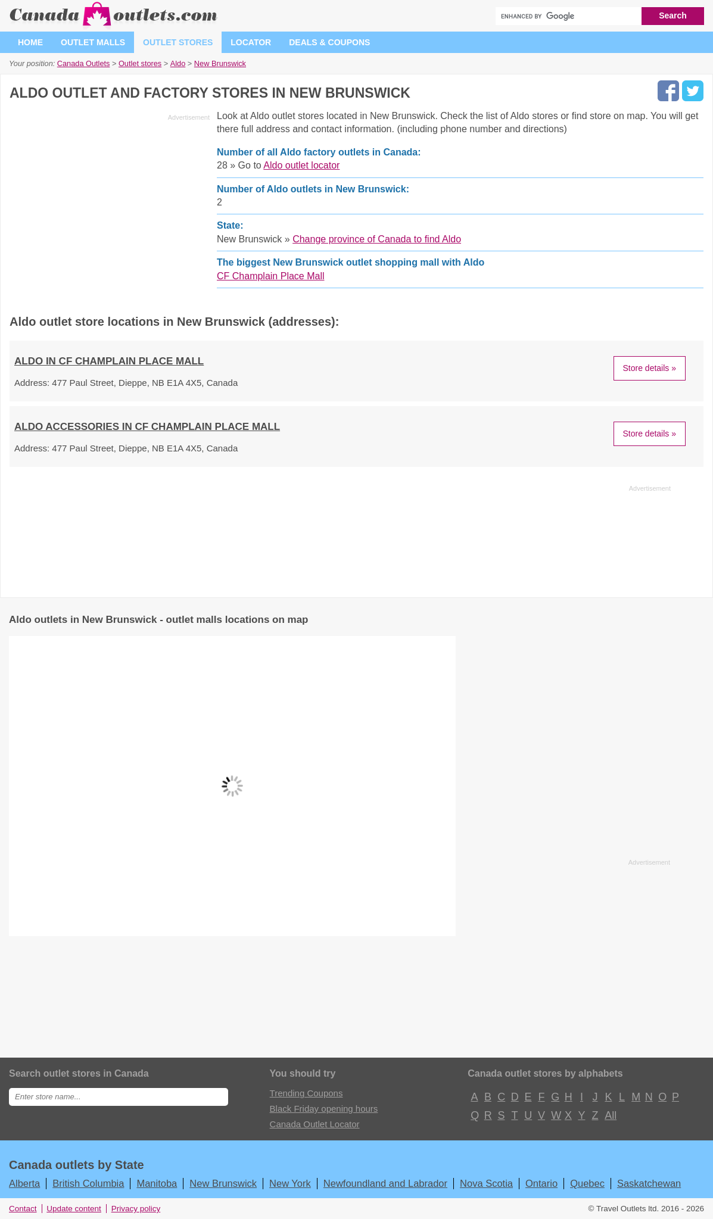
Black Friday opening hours (324, 1108)
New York (290, 1183)
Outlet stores (178, 42)
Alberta (24, 1183)
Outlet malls (93, 42)
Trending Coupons (306, 1093)
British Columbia (88, 1183)
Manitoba (156, 1183)
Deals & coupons (329, 42)
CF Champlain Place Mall (271, 276)
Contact (23, 1208)
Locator (251, 42)
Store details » (650, 368)
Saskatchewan (649, 1183)
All (610, 1115)
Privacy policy (136, 1208)
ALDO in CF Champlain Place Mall (109, 361)
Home (30, 42)
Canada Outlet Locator (315, 1124)
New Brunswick (223, 1183)
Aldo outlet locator (301, 165)
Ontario (541, 1183)
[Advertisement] (110, 208)
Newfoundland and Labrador (385, 1183)
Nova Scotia (486, 1183)
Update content (73, 1208)
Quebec (587, 1183)
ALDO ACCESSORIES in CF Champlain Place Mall (147, 426)
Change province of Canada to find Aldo (376, 239)
